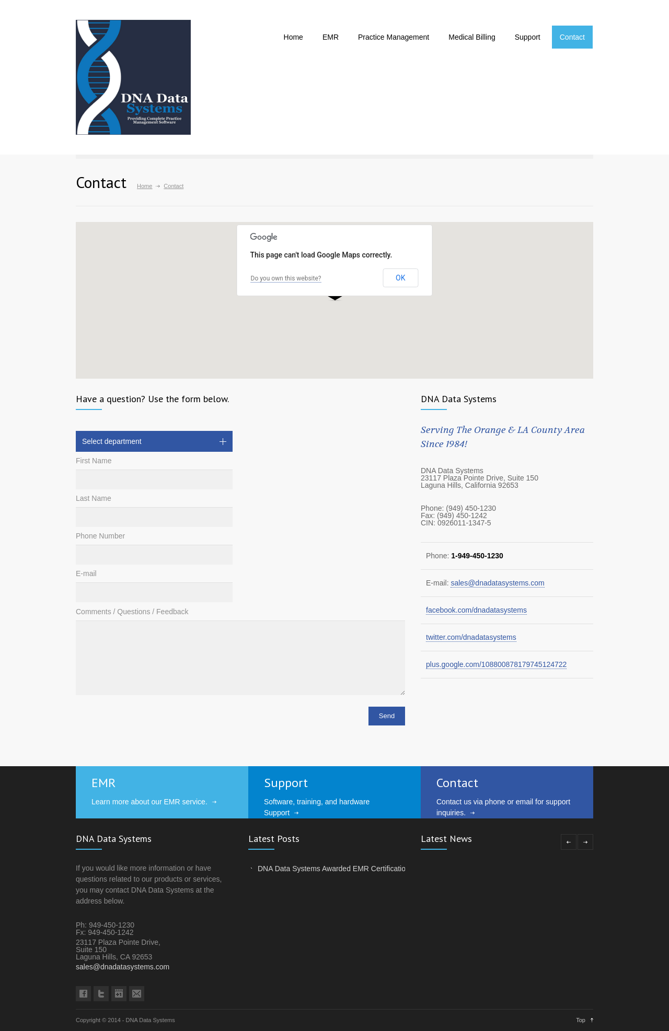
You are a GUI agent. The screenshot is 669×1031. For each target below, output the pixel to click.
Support (527, 37)
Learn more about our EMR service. (149, 802)
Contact (572, 37)
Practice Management (393, 37)
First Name (93, 460)
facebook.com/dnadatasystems (476, 610)
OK (400, 278)
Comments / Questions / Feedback (132, 611)
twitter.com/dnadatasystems (471, 637)
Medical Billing (471, 37)
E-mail (86, 573)
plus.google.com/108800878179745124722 (496, 664)
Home (293, 37)
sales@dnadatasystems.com (497, 583)
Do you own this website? (286, 278)
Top (580, 1020)
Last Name (93, 498)
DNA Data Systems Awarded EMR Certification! (335, 868)
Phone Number (100, 536)
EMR (330, 37)
